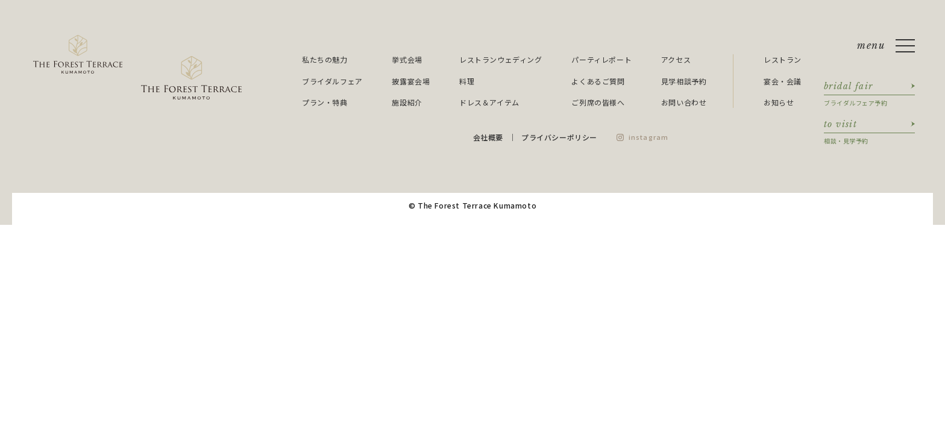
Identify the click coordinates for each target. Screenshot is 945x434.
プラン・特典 (325, 102)
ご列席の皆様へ (597, 102)
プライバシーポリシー (559, 137)
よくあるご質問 (597, 81)
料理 (466, 81)
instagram (648, 137)
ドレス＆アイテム (489, 102)
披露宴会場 (411, 81)
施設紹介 (407, 102)
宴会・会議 (783, 81)
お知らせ (779, 102)
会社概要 (488, 137)
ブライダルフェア (332, 81)
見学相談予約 (684, 81)
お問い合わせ (684, 102)
